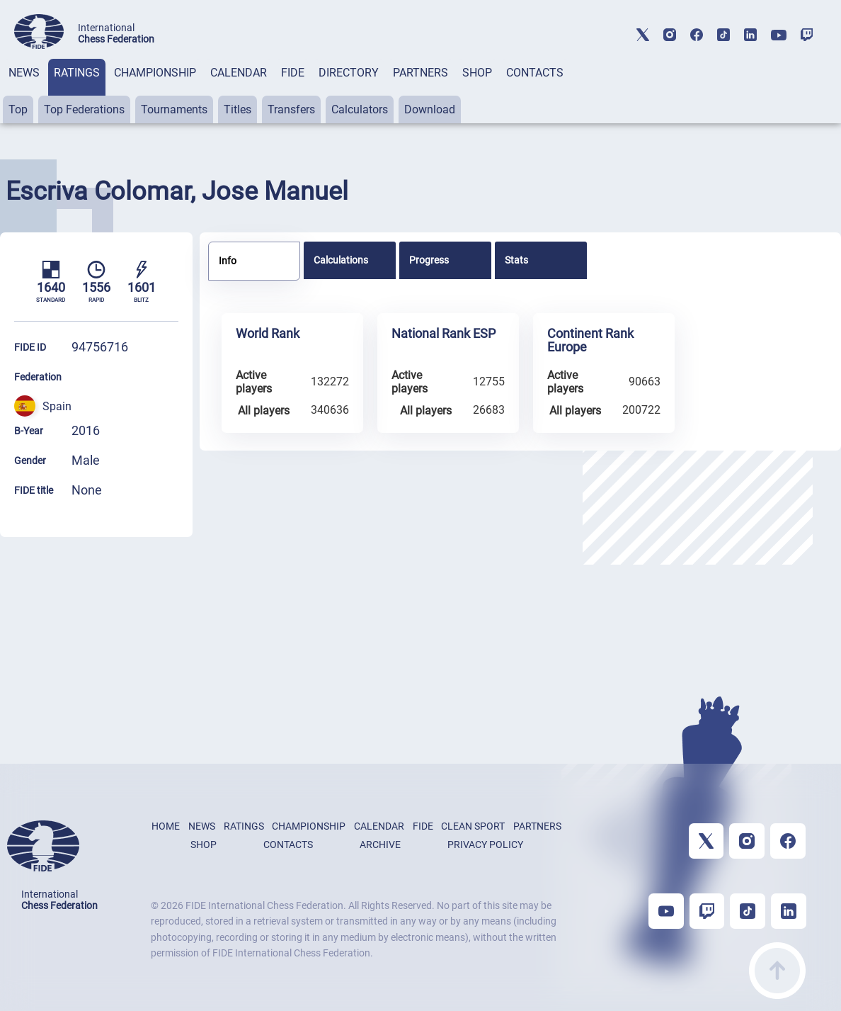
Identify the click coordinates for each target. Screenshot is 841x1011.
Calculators (359, 109)
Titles (237, 109)
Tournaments (174, 109)
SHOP (477, 72)
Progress (429, 260)
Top (18, 109)
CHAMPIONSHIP (155, 72)
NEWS (24, 72)
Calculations (341, 260)
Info (227, 260)
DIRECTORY (349, 72)
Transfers (291, 109)
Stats (516, 260)
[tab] (24, 91)
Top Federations (84, 109)
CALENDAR (238, 72)
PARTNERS (420, 72)
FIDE (292, 72)
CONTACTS (534, 72)
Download (429, 109)
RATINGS (77, 72)
